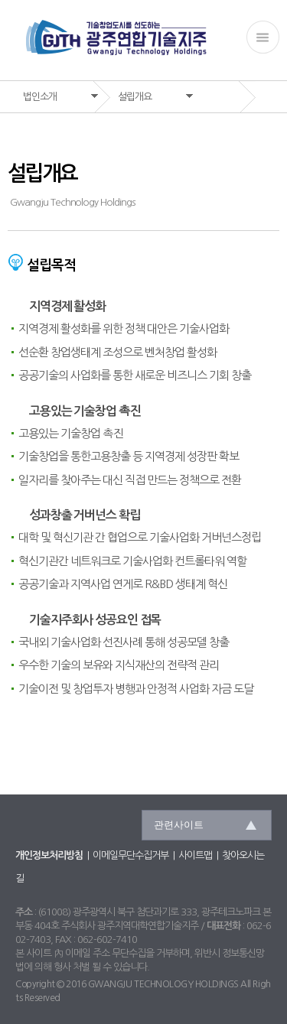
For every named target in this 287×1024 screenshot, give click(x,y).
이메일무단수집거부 (130, 855)
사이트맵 (195, 855)
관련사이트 (179, 825)
